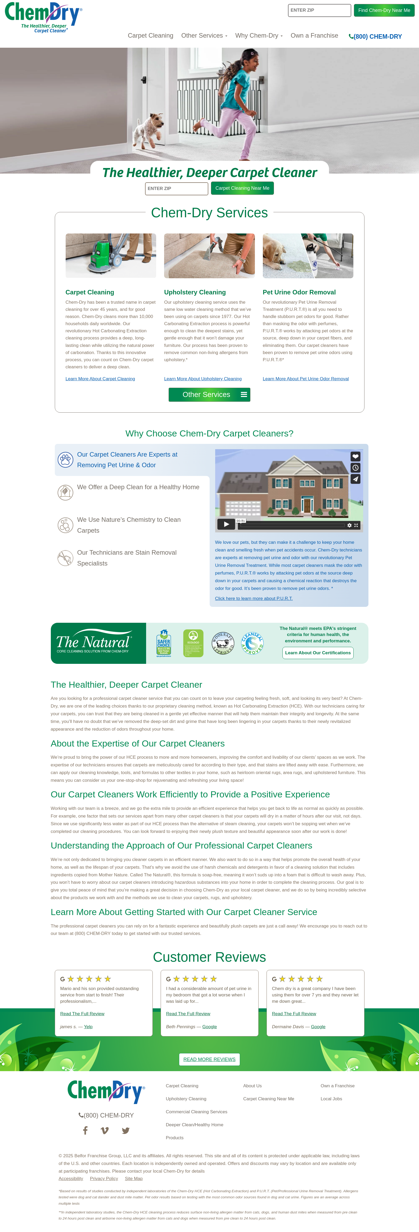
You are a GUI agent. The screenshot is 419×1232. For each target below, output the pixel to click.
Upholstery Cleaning (186, 1098)
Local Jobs (331, 1098)
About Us (252, 1085)
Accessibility (71, 1178)
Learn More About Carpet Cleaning (100, 378)
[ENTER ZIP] (176, 188)
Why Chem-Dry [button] (259, 35)
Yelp (88, 1026)
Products (175, 1137)
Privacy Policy (104, 1178)
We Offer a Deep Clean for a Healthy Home (138, 487)
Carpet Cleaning (150, 35)
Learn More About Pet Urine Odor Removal (306, 378)
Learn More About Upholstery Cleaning (203, 378)
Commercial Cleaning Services (196, 1111)
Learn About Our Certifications (318, 652)
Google (209, 1026)
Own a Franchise (314, 35)
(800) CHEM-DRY (375, 36)
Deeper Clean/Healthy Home (194, 1124)
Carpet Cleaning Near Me (242, 188)
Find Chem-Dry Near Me (384, 10)
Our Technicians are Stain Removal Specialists (127, 558)
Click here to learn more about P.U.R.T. (254, 598)
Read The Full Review (82, 1013)
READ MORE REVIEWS (209, 1059)
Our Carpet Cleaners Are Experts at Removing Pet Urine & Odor (127, 460)
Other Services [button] (204, 35)
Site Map (134, 1178)
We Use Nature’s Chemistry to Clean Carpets (129, 525)
